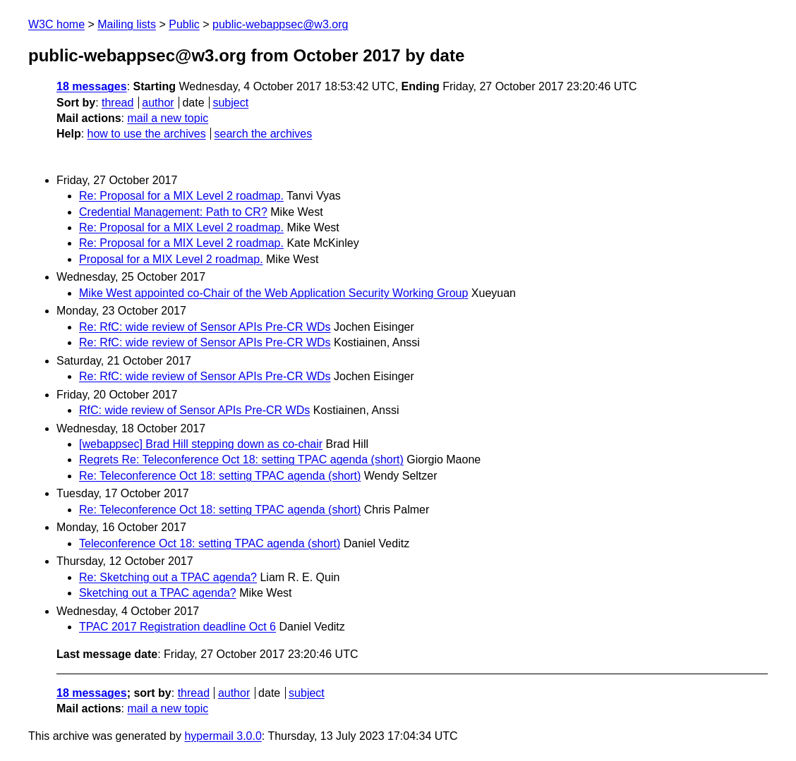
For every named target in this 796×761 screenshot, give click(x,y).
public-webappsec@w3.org (280, 24)
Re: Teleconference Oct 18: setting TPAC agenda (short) (220, 476)
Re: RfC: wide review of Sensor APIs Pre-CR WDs (205, 327)
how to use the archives (147, 134)
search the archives (264, 134)
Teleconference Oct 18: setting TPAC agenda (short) (209, 543)
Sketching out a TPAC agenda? (157, 593)
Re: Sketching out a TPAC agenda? (168, 577)
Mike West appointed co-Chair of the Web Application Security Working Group (273, 293)
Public (184, 24)
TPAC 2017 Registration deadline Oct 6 (177, 627)
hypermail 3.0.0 (222, 736)
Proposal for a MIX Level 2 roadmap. (171, 259)
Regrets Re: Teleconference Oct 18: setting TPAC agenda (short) (241, 459)
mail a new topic (167, 118)
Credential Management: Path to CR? (173, 212)
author (158, 103)
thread (117, 103)
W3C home (56, 24)
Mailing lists (126, 24)
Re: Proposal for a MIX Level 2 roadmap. (181, 196)
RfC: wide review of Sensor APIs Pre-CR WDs (194, 410)
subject (230, 103)
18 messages (91, 86)
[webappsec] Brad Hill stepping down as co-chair (200, 444)
